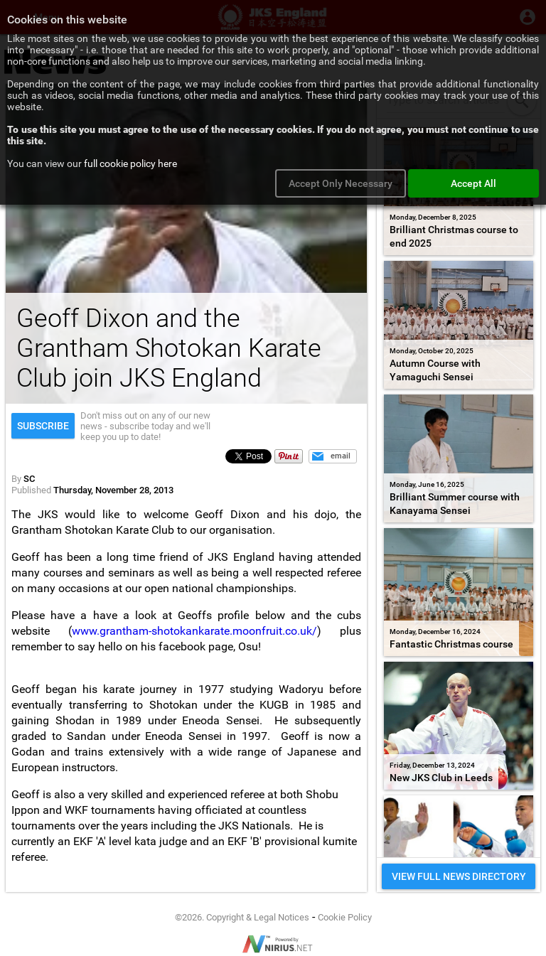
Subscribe (43, 425)
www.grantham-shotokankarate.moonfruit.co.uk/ (194, 631)
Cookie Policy (345, 917)
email (340, 456)
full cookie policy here (130, 163)
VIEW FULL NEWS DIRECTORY (459, 876)
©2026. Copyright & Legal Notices (242, 917)
